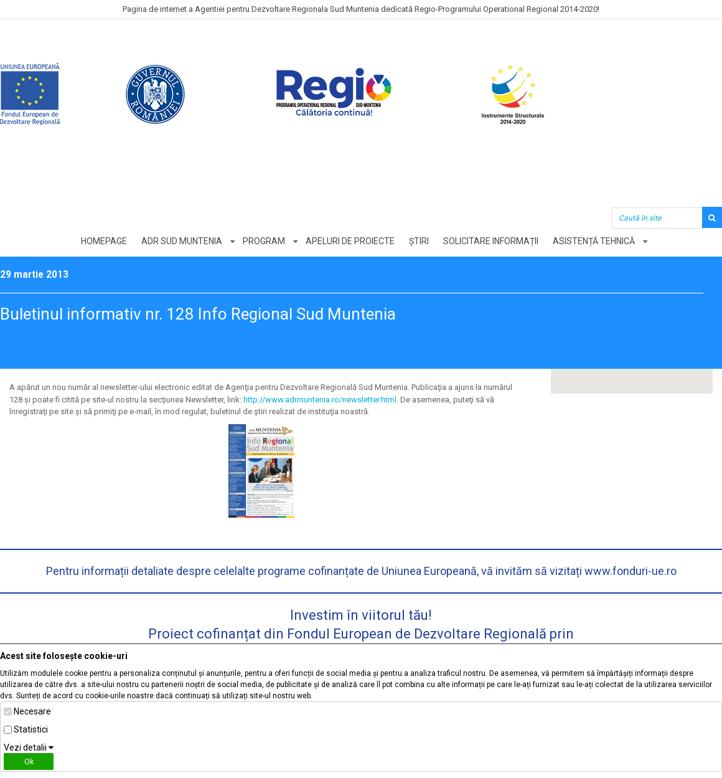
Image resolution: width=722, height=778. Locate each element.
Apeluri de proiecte (350, 241)
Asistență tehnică (594, 241)
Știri (419, 241)
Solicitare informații (490, 241)
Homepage (104, 241)
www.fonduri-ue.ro (630, 570)
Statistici (31, 729)
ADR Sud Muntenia (181, 241)
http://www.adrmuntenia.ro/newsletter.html (319, 399)
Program (264, 241)
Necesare (32, 711)
